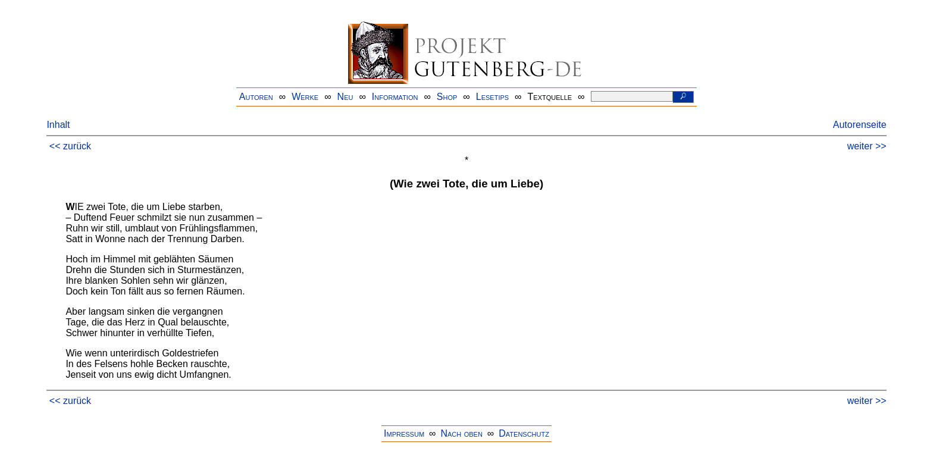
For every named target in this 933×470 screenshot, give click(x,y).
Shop (447, 97)
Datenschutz (524, 433)
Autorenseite (860, 125)
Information (395, 97)
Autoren (256, 97)
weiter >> (867, 146)
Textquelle (550, 97)
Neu (345, 97)
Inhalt (58, 125)
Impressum (404, 433)
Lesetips (492, 97)
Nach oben (461, 433)
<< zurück (70, 146)
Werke (305, 97)
